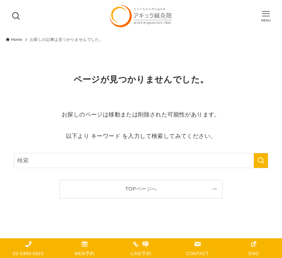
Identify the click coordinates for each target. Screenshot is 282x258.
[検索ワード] (141, 160)
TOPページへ (141, 189)
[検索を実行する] (261, 160)
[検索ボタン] (16, 16)
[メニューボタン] (266, 16)
